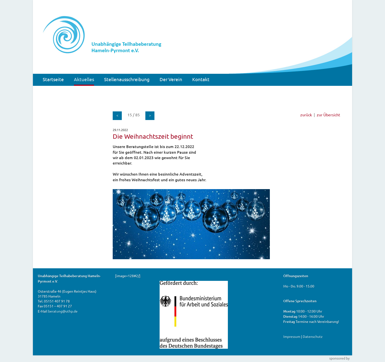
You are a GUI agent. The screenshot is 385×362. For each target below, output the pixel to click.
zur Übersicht (328, 114)
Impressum (291, 336)
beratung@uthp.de (63, 311)
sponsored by (339, 358)
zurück (306, 114)
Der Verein (171, 79)
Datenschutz (313, 336)
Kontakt (200, 79)
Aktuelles (84, 79)
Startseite (53, 79)
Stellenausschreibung (127, 79)
